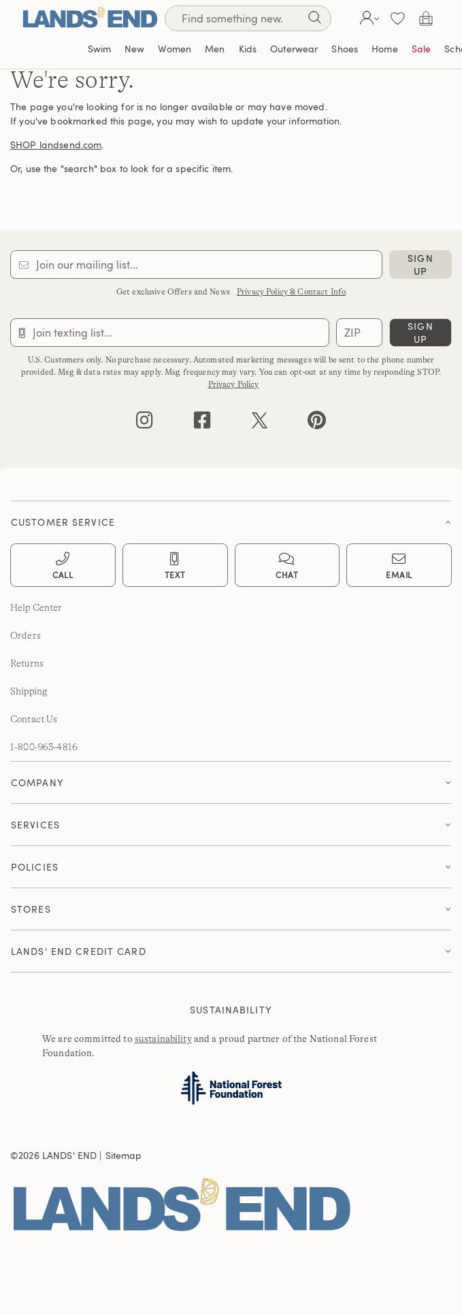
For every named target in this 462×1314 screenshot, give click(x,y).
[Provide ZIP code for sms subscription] (359, 332)
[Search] (314, 20)
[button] (367, 18)
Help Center (36, 607)
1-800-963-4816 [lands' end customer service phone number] (44, 746)
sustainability (163, 1038)
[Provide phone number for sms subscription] (169, 332)
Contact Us (33, 718)
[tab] (231, 519)
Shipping (29, 691)
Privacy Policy (233, 384)
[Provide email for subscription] (196, 264)
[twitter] (259, 423)
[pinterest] (317, 423)
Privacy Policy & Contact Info (291, 292)
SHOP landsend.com (55, 144)
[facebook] (202, 423)
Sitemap (123, 1155)
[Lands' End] (90, 18)
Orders (25, 635)
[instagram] (144, 423)
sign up (420, 264)
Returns (27, 663)
